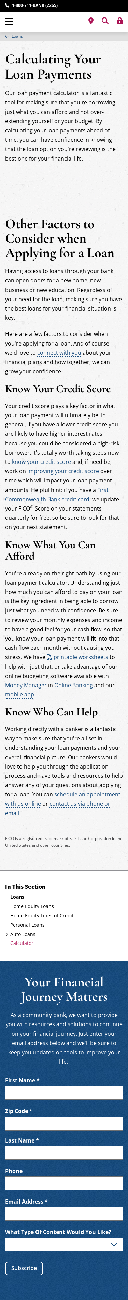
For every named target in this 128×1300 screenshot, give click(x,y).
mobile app (19, 694)
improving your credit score (63, 471)
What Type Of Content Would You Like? (58, 1232)
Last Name (22, 1140)
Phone (14, 1171)
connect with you (59, 352)
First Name (22, 1080)
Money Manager (26, 685)
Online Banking (73, 685)
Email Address (26, 1201)
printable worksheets (81, 657)
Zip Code (18, 1111)
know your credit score (41, 462)
